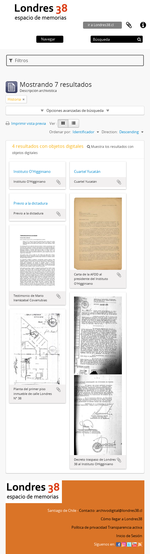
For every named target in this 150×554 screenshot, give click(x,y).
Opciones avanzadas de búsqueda (75, 110)
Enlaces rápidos (143, 25)
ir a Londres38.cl (101, 24)
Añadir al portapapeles (58, 182)
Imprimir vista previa (26, 123)
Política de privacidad (89, 527)
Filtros (18, 60)
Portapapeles (129, 25)
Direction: (110, 131)
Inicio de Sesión (129, 535)
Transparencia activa (125, 527)
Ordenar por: (60, 131)
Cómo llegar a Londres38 (121, 518)
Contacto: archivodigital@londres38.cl (110, 510)
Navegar (48, 39)
